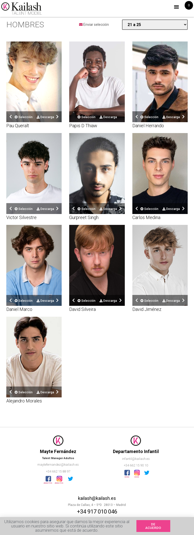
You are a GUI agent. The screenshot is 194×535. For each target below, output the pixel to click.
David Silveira (82, 309)
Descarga (45, 117)
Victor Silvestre (21, 217)
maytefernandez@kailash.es (58, 464)
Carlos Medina (146, 217)
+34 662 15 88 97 (58, 471)
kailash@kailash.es (97, 498)
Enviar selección (94, 25)
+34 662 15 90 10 (136, 465)
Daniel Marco (19, 309)
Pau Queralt (17, 125)
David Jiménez (146, 309)
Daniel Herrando (148, 125)
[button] (177, 7)
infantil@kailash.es (136, 459)
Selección (24, 117)
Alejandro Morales (24, 400)
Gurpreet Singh (84, 217)
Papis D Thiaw (83, 125)
